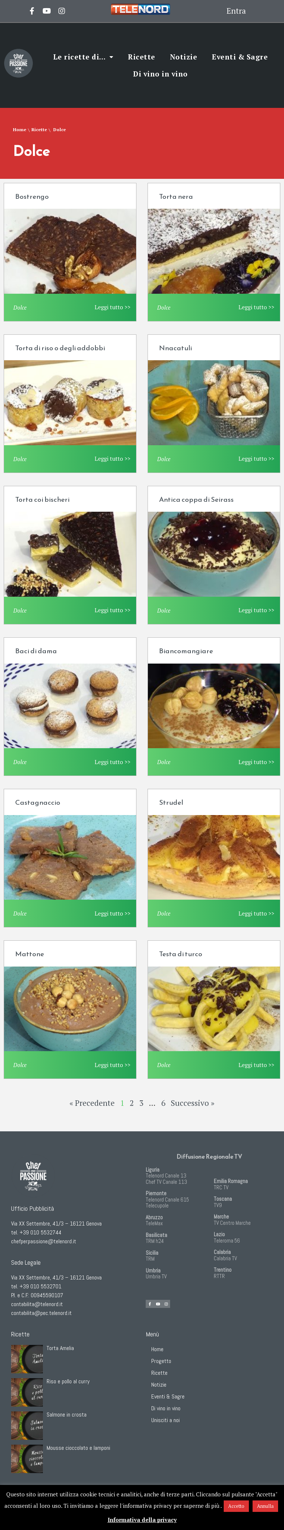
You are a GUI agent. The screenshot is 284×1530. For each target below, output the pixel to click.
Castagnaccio (37, 802)
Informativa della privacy (142, 1519)
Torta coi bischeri (42, 499)
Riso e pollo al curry (68, 1381)
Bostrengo (32, 196)
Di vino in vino (160, 73)
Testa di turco (180, 953)
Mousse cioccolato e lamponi (78, 1448)
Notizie (183, 56)
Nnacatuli (175, 348)
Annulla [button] (265, 1506)
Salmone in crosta (67, 1414)
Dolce (20, 307)
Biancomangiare (186, 650)
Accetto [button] (236, 1506)
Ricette (141, 56)
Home (19, 129)
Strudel (171, 802)
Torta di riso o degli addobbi (60, 348)
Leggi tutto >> (113, 307)
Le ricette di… (83, 57)
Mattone (29, 953)
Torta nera (176, 196)
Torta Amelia (60, 1348)
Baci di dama (36, 650)
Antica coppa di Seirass (196, 499)
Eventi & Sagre (240, 56)
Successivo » (192, 1103)
